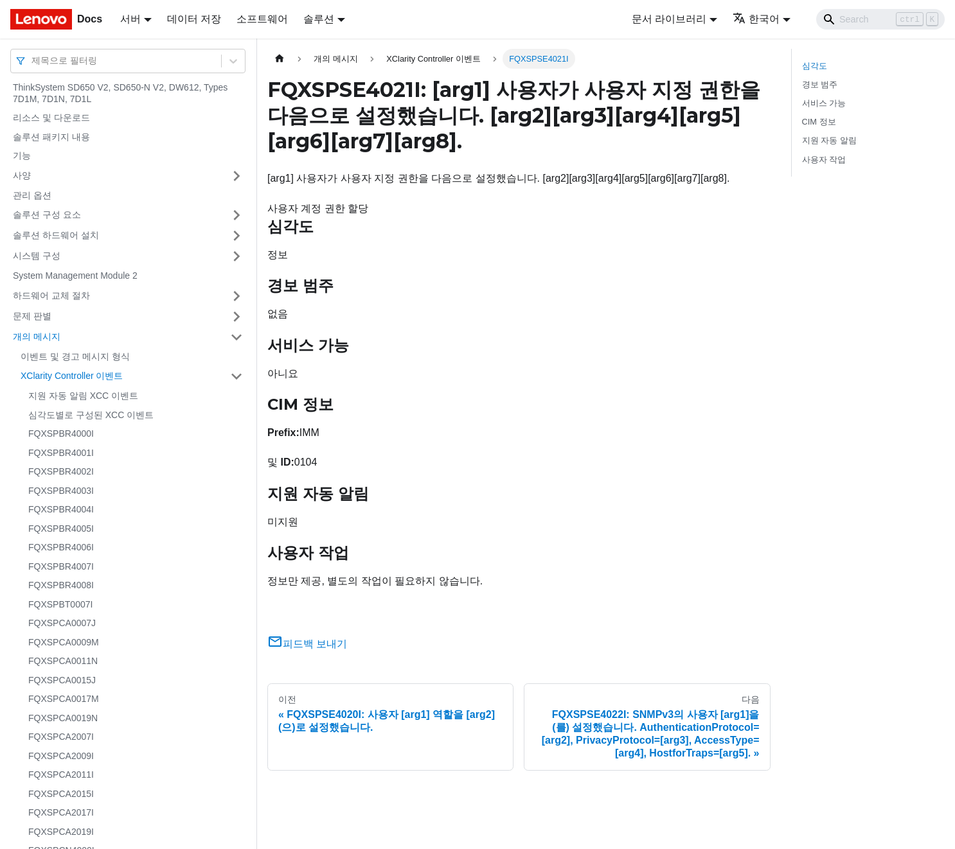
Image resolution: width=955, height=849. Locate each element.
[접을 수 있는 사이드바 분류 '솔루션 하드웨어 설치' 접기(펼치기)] (236, 235)
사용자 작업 (824, 159)
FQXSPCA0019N (63, 718)
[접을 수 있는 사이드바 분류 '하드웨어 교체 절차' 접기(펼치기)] (236, 296)
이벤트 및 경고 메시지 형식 (75, 356)
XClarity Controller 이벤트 (72, 376)
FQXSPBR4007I (61, 566)
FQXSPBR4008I (61, 585)
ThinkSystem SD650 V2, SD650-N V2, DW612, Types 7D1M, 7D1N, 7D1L (120, 93)
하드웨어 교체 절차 (51, 295)
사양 (22, 175)
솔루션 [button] (318, 18)
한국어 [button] (756, 18)
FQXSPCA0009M (63, 642)
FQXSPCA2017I (61, 812)
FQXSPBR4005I (61, 528)
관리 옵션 (32, 195)
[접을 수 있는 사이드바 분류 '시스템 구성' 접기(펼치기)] (236, 256)
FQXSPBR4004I (61, 509)
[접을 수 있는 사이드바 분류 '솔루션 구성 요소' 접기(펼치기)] (236, 215)
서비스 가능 (824, 103)
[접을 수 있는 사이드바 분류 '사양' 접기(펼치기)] (236, 176)
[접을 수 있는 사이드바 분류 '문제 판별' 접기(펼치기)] (236, 316)
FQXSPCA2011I (61, 774)
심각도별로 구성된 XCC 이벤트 (91, 415)
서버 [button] (130, 18)
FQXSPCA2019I (61, 832)
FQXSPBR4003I (61, 491)
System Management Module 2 (75, 275)
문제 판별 (32, 316)
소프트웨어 (262, 18)
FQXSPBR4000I (61, 433)
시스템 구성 (36, 255)
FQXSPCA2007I (61, 736)
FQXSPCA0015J (62, 680)
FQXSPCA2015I (61, 794)
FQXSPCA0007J (62, 623)
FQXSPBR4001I (61, 453)
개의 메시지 (36, 336)
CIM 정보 (819, 122)
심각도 (814, 66)
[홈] (279, 59)
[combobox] (32, 60)
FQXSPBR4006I (61, 547)
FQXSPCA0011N (63, 661)
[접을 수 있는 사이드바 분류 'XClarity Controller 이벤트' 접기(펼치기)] (236, 376)
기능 (22, 155)
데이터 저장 (194, 18)
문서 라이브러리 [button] (669, 18)
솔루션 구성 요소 (47, 214)
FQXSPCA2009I (61, 756)
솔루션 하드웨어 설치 (56, 235)
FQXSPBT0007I (60, 604)
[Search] (880, 19)
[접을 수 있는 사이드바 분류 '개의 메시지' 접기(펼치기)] (236, 337)
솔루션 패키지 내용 (51, 137)
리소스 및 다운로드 (51, 117)
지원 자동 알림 (829, 140)
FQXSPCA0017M (63, 699)
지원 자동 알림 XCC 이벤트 (83, 395)
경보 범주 (820, 84)
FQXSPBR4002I (61, 471)
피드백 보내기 (307, 643)
